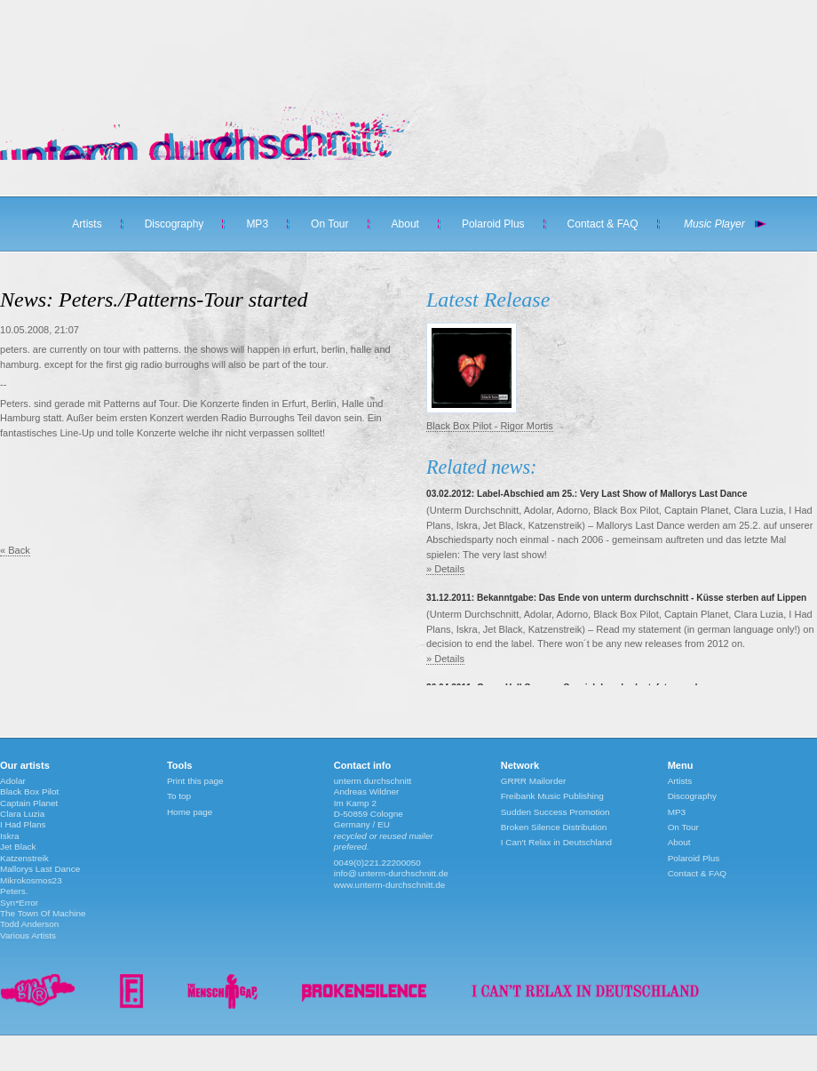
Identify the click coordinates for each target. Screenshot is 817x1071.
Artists (86, 224)
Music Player (714, 224)
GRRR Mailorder (534, 781)
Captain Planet (29, 803)
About (405, 224)
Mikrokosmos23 (31, 880)
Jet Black (18, 846)
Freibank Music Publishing (552, 796)
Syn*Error (19, 902)
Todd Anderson (29, 924)
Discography (174, 224)
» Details (445, 568)
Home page (189, 812)
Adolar (13, 781)
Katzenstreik (24, 858)
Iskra (10, 836)
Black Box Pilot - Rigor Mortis (489, 425)
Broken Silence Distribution (554, 827)
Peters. (14, 891)
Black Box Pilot (29, 791)
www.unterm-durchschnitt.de (390, 885)
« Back (15, 550)
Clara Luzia (22, 814)
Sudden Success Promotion (555, 812)
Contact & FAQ (603, 224)
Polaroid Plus (493, 224)
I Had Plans (22, 824)
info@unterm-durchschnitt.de (391, 873)
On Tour (329, 224)
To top (179, 796)
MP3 (257, 224)
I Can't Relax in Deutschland (556, 842)
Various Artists (28, 935)
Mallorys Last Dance (40, 869)
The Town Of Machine (43, 913)
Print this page (195, 781)
